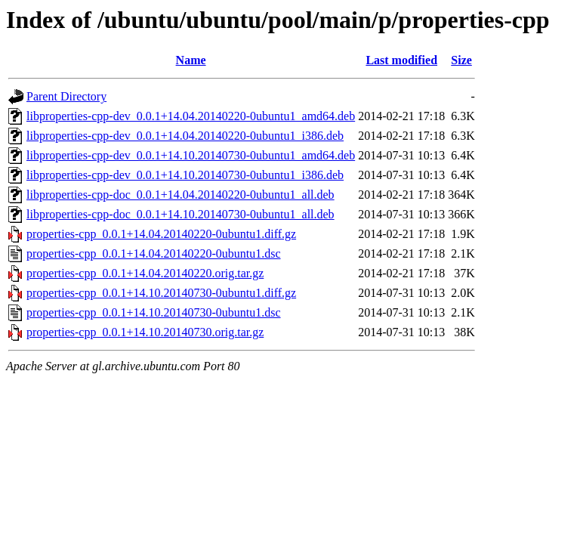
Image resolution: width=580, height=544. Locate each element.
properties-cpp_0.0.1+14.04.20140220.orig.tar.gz (145, 273)
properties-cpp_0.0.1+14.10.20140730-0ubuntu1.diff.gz (161, 292)
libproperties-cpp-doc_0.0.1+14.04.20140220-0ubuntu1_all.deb (180, 194)
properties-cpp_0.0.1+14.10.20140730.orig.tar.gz (145, 332)
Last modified (401, 60)
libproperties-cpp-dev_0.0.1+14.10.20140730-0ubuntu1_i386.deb (185, 174)
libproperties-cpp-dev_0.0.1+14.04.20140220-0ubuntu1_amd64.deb (190, 116)
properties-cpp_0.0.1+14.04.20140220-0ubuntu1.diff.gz (161, 233)
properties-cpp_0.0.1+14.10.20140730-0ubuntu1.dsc (153, 312)
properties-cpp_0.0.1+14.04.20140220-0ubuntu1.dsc (153, 253)
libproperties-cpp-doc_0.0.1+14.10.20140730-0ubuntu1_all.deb (180, 214)
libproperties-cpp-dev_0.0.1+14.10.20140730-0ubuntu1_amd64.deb (190, 155)
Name (191, 60)
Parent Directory (66, 96)
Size (461, 60)
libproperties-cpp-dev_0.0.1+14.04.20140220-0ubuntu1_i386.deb (185, 135)
